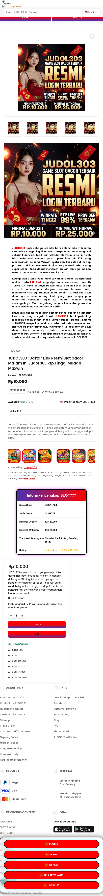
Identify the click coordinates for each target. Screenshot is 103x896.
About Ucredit (61, 731)
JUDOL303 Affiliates (65, 737)
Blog (56, 720)
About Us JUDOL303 (12, 697)
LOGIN (25, 16)
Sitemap (5, 720)
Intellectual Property (12, 714)
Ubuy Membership (11, 748)
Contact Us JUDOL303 (13, 703)
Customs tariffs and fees (15, 731)
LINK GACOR (7, 855)
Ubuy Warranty (9, 754)
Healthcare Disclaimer (13, 759)
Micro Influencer (10, 742)
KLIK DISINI (29, 478)
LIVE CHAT (52, 884)
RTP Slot (35, 282)
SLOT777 (5, 838)
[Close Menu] (3, 7)
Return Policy (61, 714)
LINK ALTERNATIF (76, 874)
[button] (92, 36)
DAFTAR (77, 16)
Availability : (15, 402)
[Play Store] (84, 830)
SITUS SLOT (6, 850)
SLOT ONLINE (7, 833)
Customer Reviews (64, 709)
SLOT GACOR (7, 827)
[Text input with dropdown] (43, 12)
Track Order (7, 725)
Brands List (60, 703)
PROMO (27, 865)
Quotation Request (11, 709)
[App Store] (63, 830)
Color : (15, 411)
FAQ (55, 725)
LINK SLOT (5, 844)
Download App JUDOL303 (68, 697)
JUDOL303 (18, 248)
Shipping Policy (9, 737)
